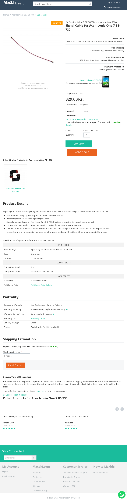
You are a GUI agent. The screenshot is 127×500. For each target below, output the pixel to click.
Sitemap (36, 486)
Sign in (5, 471)
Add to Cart (82, 152)
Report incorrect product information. (82, 119)
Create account (9, 476)
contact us (40, 391)
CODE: (68, 130)
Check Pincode (15, 365)
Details (68, 125)
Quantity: (70, 134)
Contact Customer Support (75, 472)
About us (37, 472)
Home (6, 14)
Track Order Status (71, 477)
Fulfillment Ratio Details (41, 285)
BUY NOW (79, 143)
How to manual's (100, 472)
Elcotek (77, 497)
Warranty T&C (69, 486)
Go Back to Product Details (15, 394)
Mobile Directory (40, 490)
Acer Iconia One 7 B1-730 (23, 14)
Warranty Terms (38, 318)
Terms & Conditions (71, 481)
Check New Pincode (11, 352)
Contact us (37, 477)
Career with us (39, 481)
